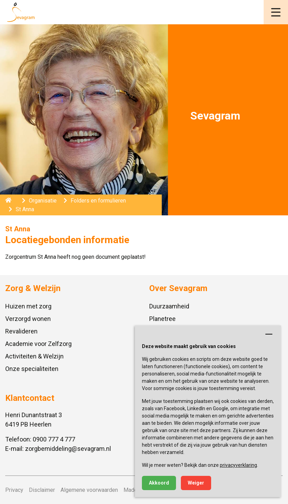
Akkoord (159, 483)
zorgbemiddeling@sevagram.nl (68, 448)
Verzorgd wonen (28, 318)
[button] (276, 12)
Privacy (14, 490)
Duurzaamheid (169, 306)
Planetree (162, 318)
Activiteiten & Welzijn (34, 356)
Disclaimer (42, 490)
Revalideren (21, 331)
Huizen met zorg (28, 306)
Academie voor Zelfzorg (38, 343)
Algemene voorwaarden (89, 490)
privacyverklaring (238, 465)
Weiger (196, 483)
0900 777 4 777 (54, 439)
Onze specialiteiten (31, 368)
